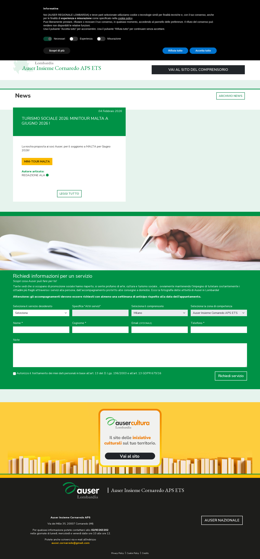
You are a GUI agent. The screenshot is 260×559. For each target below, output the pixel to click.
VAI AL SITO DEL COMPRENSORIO (198, 69)
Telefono (197, 323)
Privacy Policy (117, 553)
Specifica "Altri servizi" (86, 306)
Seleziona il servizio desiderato (32, 306)
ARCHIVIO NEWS (230, 96)
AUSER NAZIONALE (222, 520)
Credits (145, 553)
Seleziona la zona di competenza (211, 306)
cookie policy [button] (125, 18)
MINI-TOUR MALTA (37, 162)
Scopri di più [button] (56, 50)
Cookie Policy (133, 553)
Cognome (79, 323)
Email (141, 323)
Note (16, 340)
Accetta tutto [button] (203, 50)
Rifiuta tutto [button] (175, 50)
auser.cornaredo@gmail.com (70, 543)
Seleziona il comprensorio (147, 306)
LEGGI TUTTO (69, 194)
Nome (18, 323)
